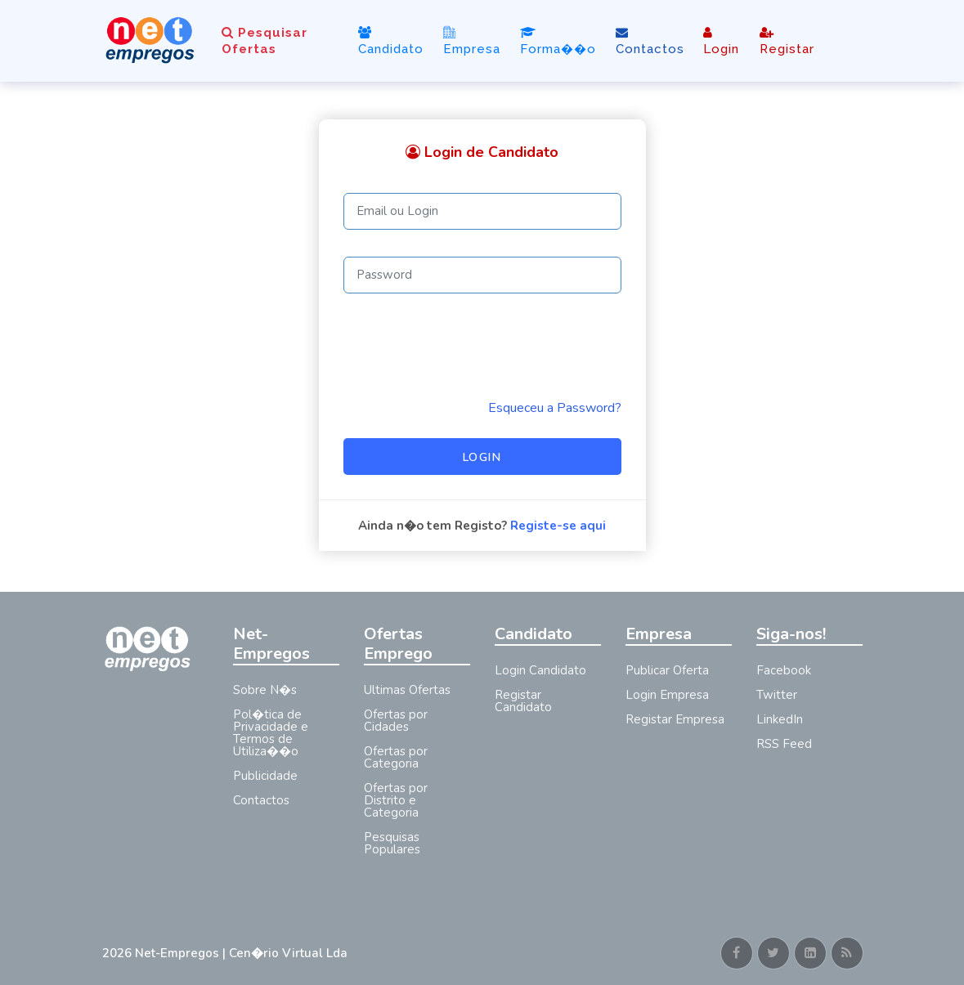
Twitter (776, 695)
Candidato (391, 41)
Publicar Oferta (667, 670)
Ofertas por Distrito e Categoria (396, 800)
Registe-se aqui (558, 525)
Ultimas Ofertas (407, 690)
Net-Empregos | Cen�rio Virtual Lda (241, 953)
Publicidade (265, 776)
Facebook (783, 670)
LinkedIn (779, 719)
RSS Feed (784, 744)
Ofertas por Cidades (396, 720)
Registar (787, 41)
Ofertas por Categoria (396, 757)
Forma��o (558, 41)
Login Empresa (667, 695)
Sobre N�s (265, 690)
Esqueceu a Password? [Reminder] (554, 408)
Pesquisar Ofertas (264, 40)
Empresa (471, 40)
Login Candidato (540, 670)
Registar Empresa (674, 719)
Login (721, 41)
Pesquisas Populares (392, 843)
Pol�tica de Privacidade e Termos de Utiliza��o (270, 732)
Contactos (650, 41)
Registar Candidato (523, 701)
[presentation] (467, 346)
